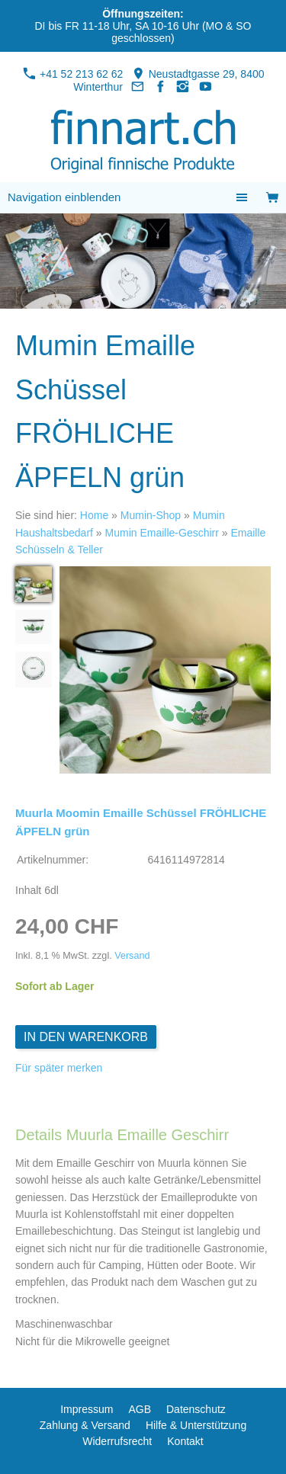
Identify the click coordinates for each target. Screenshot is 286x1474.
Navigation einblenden (64, 197)
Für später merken (58, 1068)
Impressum (86, 1409)
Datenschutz (196, 1409)
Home (94, 515)
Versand (131, 955)
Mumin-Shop (151, 515)
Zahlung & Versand (85, 1425)
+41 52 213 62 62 (73, 74)
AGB (139, 1409)
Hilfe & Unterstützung (196, 1425)
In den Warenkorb (86, 1036)
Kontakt (185, 1441)
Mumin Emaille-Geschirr (162, 533)
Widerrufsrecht (117, 1441)
